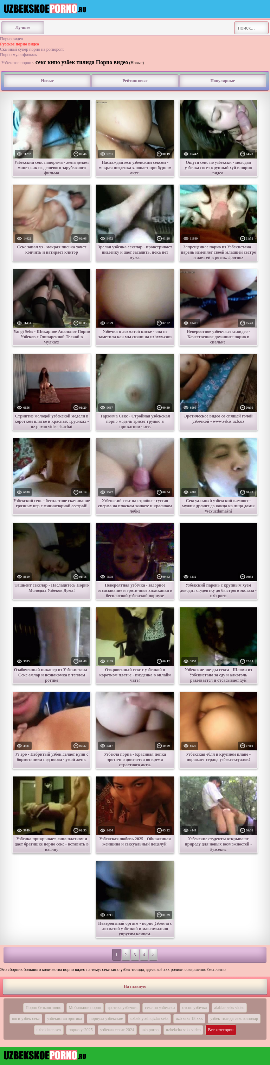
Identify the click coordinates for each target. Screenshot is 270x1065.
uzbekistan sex (49, 1029)
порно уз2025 (81, 1029)
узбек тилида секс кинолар (234, 1018)
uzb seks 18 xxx (189, 1018)
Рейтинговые (134, 80)
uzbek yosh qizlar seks (149, 1018)
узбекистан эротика (64, 1018)
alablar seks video (229, 1007)
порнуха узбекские (106, 1018)
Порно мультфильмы (19, 54)
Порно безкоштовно (44, 1007)
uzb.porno (150, 1029)
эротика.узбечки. (123, 1007)
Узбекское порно (16, 62)
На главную (135, 986)
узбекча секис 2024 (117, 1029)
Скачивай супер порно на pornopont (32, 49)
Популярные (223, 80)
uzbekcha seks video (183, 1029)
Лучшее (22, 27)
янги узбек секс (26, 1018)
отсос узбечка (194, 1007)
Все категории (221, 1029)
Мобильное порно (85, 1007)
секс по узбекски (160, 1007)
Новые (47, 80)
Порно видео (11, 38)
